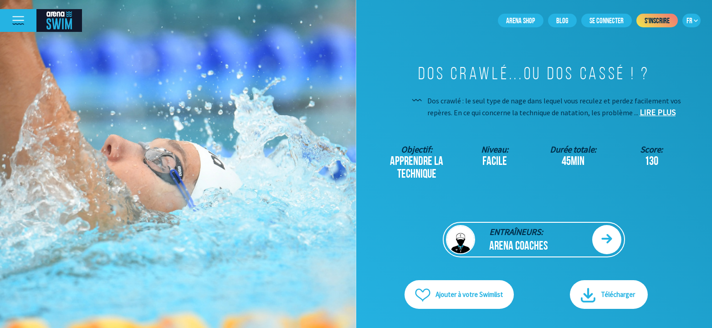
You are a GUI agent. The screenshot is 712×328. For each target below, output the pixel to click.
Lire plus (658, 112)
